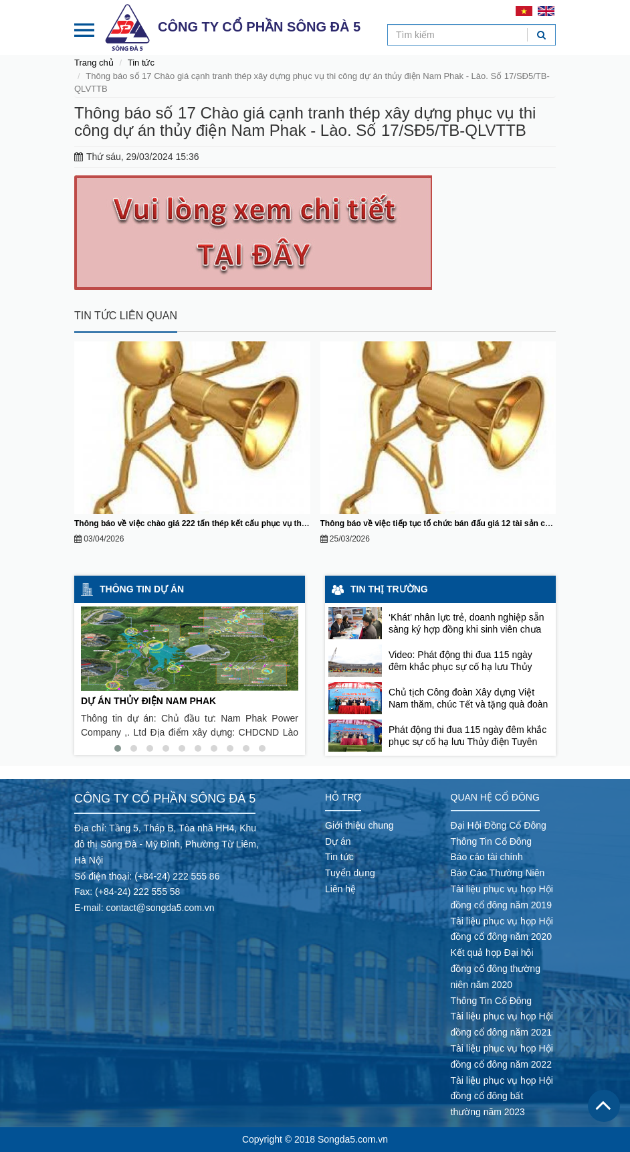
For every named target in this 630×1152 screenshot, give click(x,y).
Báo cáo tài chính (487, 856)
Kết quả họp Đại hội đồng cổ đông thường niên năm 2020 (495, 968)
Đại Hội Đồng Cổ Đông (498, 825)
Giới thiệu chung (359, 825)
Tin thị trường (389, 589)
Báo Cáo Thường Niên (498, 873)
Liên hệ (340, 889)
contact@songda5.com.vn (160, 907)
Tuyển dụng (350, 873)
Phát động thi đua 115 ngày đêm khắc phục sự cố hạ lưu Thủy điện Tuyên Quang (467, 741)
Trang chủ (94, 63)
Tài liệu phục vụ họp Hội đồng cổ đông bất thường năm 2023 (502, 1096)
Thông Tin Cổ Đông (491, 841)
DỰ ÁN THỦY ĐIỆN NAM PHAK (148, 700)
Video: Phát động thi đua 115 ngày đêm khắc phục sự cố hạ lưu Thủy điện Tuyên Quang (460, 666)
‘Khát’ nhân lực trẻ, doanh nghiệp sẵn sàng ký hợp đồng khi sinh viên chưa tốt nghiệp (466, 629)
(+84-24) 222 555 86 (176, 876)
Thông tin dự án (142, 589)
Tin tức (141, 63)
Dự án (338, 841)
